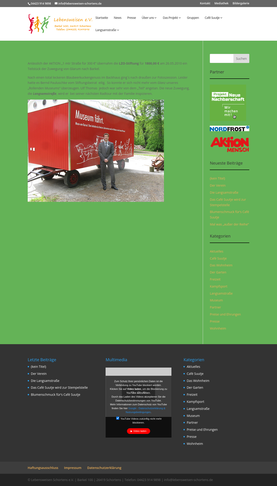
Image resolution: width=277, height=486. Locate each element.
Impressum (72, 468)
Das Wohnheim (221, 265)
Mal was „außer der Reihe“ (229, 224)
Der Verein (217, 185)
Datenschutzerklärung (104, 468)
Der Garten (218, 272)
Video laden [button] (139, 431)
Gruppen (193, 18)
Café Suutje (212, 18)
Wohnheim (218, 328)
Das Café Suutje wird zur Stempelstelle (59, 387)
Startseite (101, 18)
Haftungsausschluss (43, 468)
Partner (215, 307)
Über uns (148, 18)
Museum (216, 300)
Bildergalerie (241, 3)
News (117, 18)
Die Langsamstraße (224, 192)
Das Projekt (170, 18)
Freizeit (215, 279)
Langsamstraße (105, 30)
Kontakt (205, 3)
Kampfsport (218, 286)
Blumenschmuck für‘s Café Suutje (55, 394)
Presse (131, 18)
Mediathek (221, 3)
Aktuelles (216, 251)
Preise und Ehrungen (225, 314)
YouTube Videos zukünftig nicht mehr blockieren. (139, 420)
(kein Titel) (217, 178)
